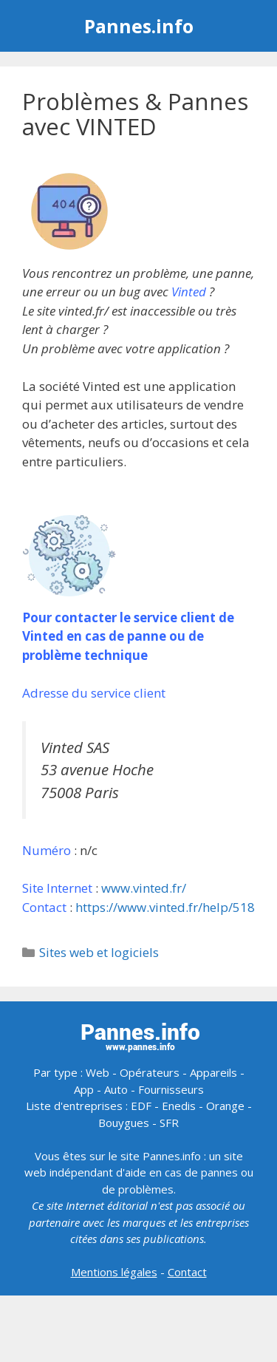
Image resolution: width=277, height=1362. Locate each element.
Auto (116, 1089)
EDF (141, 1105)
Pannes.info (139, 25)
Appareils (213, 1072)
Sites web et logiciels (99, 952)
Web (97, 1072)
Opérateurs (149, 1072)
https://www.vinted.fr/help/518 (165, 907)
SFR (169, 1122)
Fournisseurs (171, 1089)
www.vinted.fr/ (143, 887)
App (84, 1089)
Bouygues (123, 1122)
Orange (225, 1105)
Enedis (179, 1105)
